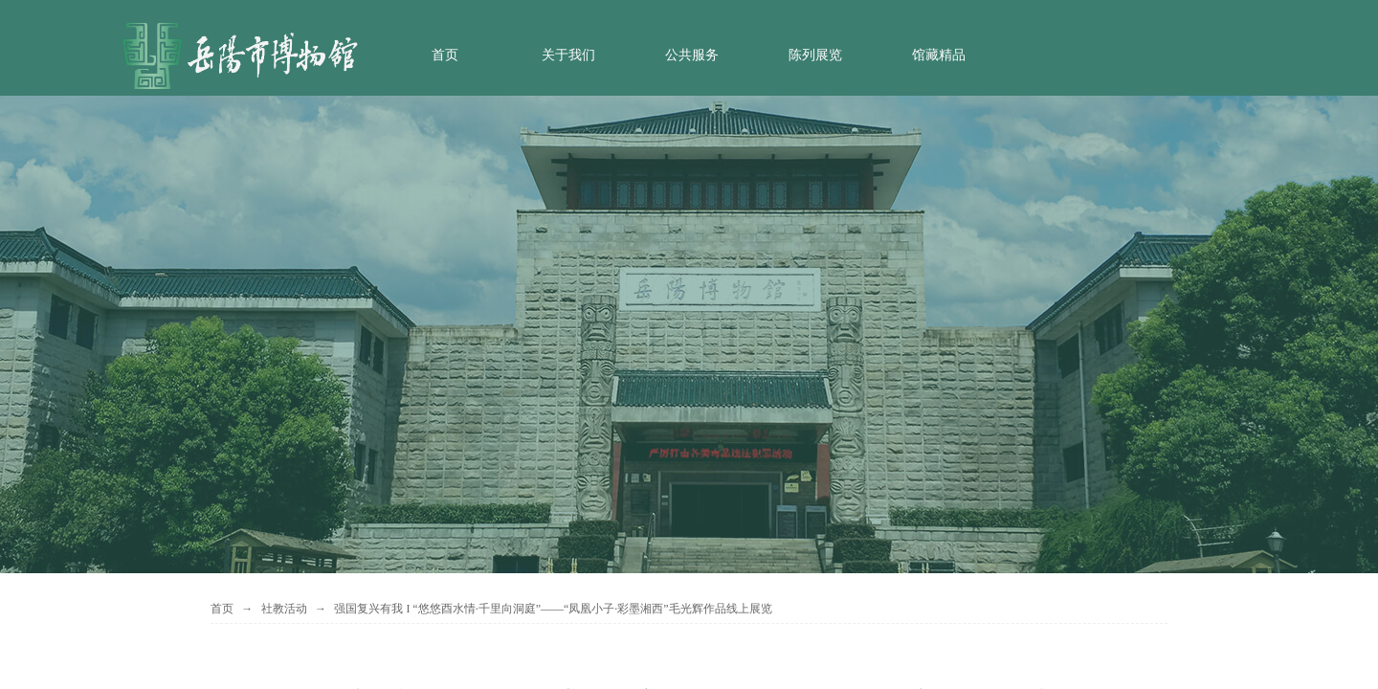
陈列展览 (815, 55)
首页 (445, 55)
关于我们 (568, 55)
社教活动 (284, 608)
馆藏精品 (939, 55)
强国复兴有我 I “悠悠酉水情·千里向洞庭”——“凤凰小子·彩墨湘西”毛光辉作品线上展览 (552, 608)
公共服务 (692, 55)
